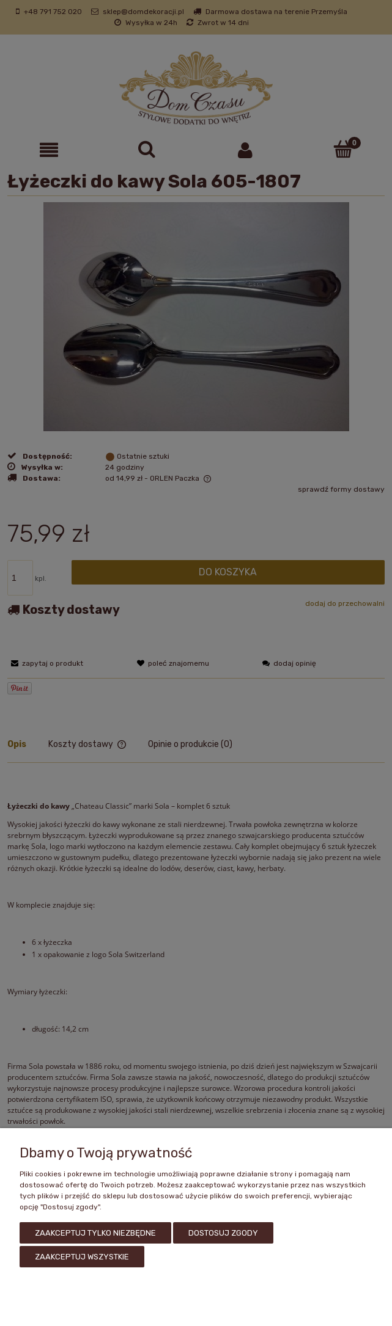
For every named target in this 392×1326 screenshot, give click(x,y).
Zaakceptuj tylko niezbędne (95, 1235)
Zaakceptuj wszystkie (82, 1256)
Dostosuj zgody (223, 1235)
